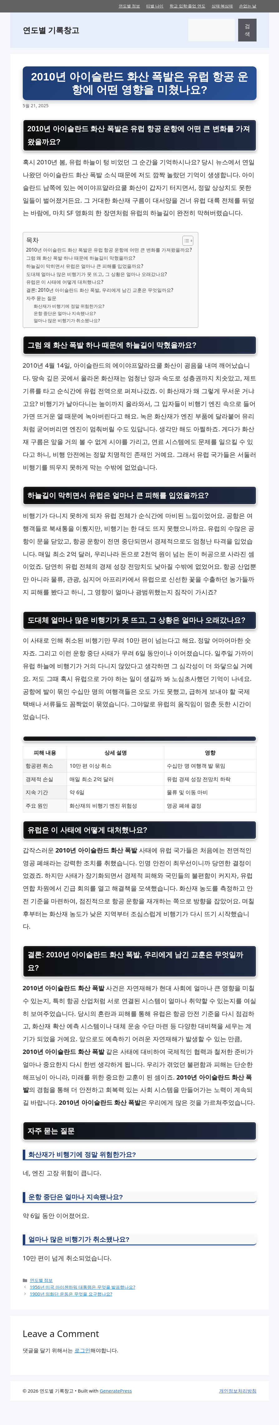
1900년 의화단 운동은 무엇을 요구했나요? (71, 1318)
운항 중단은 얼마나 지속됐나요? (65, 314)
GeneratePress (116, 1415)
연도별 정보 (129, 6)
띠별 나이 (154, 6)
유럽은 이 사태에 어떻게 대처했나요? (64, 283)
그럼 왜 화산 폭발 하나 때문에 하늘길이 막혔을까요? (80, 259)
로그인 (82, 1375)
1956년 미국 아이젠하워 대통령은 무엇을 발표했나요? (82, 1312)
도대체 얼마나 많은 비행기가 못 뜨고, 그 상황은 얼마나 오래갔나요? (96, 275)
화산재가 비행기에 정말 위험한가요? (69, 307)
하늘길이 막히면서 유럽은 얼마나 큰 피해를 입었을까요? (84, 267)
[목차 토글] (185, 241)
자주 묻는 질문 (41, 299)
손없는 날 (247, 6)
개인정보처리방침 (238, 1415)
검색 (247, 30)
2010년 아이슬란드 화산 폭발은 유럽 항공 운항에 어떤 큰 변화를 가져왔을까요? (109, 251)
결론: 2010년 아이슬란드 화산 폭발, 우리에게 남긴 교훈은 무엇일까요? (99, 291)
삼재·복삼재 (222, 6)
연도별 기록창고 (51, 30)
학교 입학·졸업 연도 (187, 6)
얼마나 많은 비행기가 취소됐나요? (67, 322)
